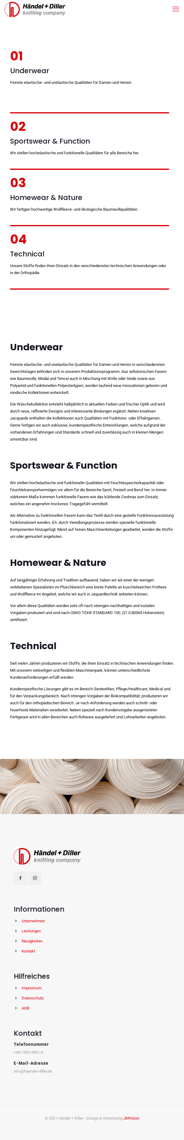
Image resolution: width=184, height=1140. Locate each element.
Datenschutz (33, 998)
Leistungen (31, 931)
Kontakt (28, 951)
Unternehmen (33, 921)
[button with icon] (20, 878)
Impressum (31, 988)
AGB (25, 1008)
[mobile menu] (176, 9)
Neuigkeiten (32, 941)
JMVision (131, 1118)
